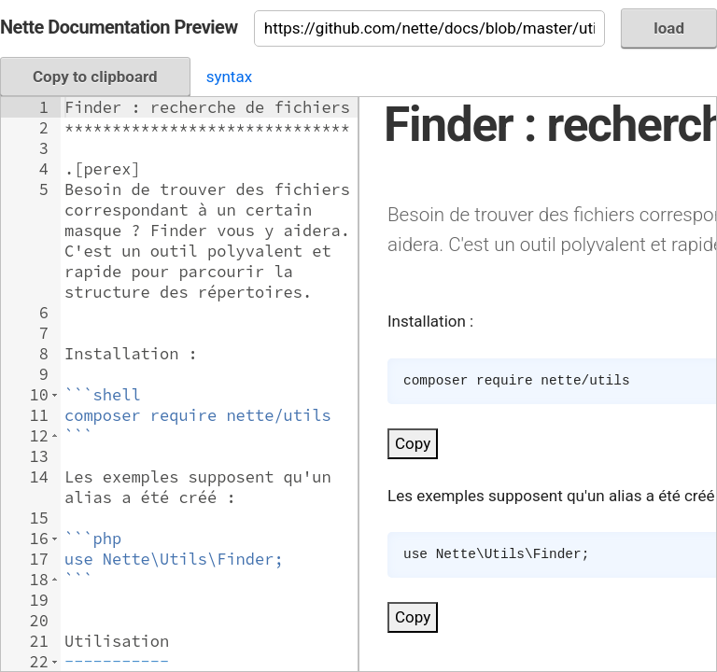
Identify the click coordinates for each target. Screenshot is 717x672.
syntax (229, 76)
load (669, 28)
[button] (54, 395)
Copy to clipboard (95, 76)
